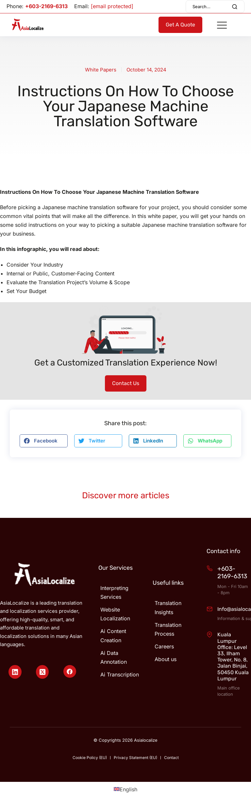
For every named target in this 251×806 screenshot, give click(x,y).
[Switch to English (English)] (125, 789)
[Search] (235, 6)
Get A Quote (180, 25)
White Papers (100, 70)
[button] (44, 440)
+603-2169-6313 (46, 6)
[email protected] (112, 6)
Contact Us (125, 383)
